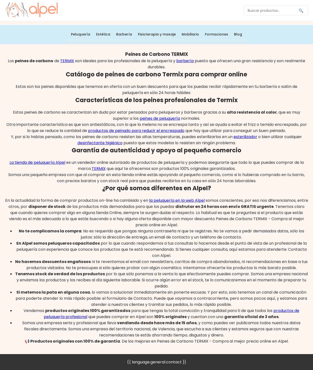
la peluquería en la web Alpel (177, 200)
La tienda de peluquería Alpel (37, 162)
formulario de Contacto (129, 298)
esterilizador (245, 137)
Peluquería (80, 34)
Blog (238, 34)
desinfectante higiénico (100, 143)
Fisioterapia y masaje (157, 34)
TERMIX (67, 61)
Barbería (124, 34)
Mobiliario (190, 34)
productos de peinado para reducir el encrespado (136, 130)
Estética (103, 34)
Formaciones (216, 34)
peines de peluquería (160, 118)
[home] (31, 10)
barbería (185, 61)
